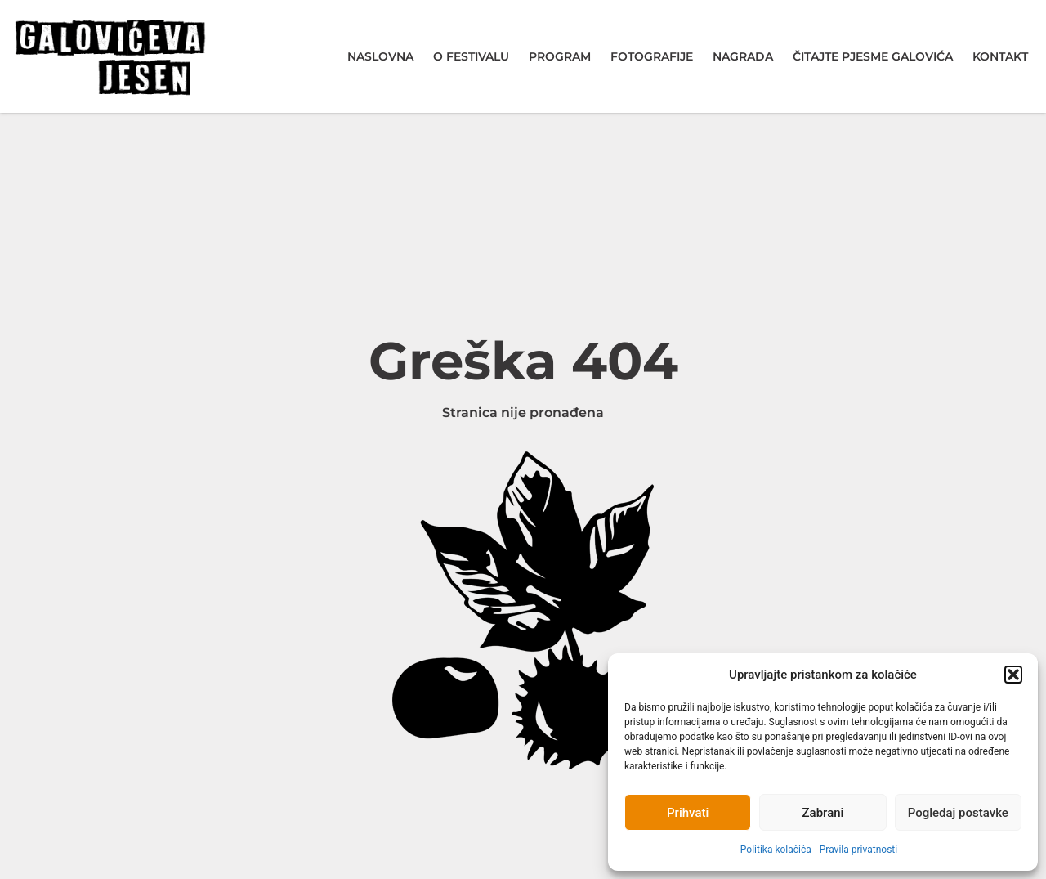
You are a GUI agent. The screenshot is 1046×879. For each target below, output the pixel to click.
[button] (1013, 674)
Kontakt (1000, 56)
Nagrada (743, 56)
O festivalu (471, 56)
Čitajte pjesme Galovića (873, 56)
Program (560, 56)
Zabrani (823, 812)
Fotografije (651, 56)
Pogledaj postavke (958, 812)
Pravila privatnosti (858, 849)
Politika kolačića (775, 849)
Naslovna (380, 56)
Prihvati (688, 812)
